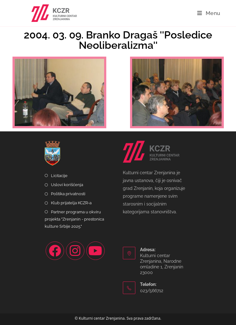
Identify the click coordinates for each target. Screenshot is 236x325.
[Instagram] (75, 250)
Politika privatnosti (68, 193)
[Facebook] (55, 250)
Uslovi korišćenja (67, 184)
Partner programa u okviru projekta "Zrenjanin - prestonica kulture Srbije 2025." (74, 219)
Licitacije (59, 175)
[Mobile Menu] (208, 13)
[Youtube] (95, 250)
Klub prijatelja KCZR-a (71, 203)
